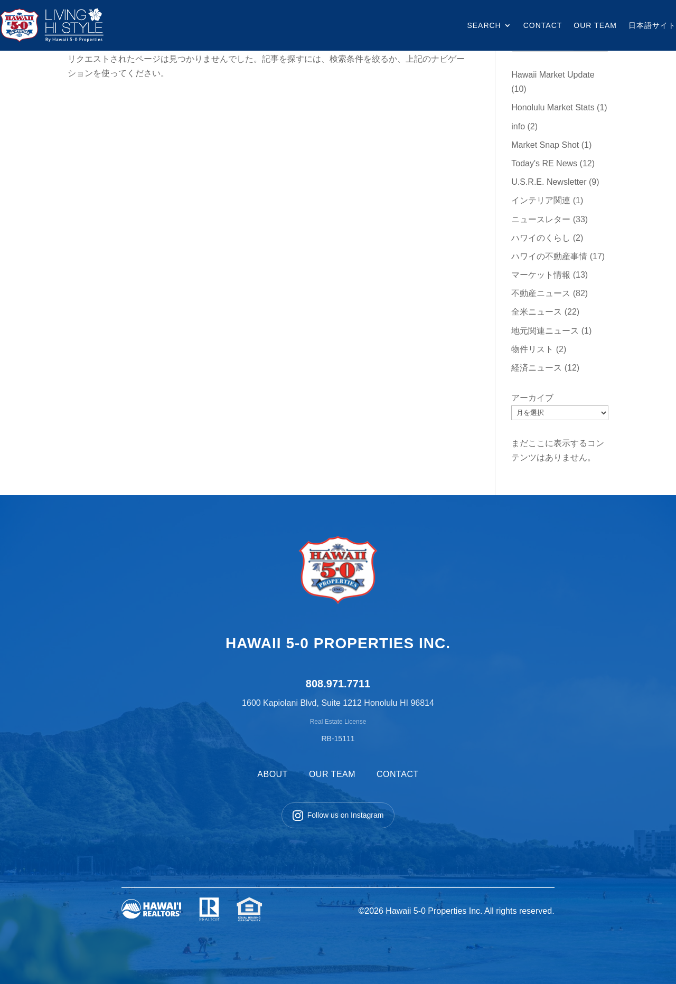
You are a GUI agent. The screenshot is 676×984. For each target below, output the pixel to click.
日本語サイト (652, 25)
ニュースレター (540, 219)
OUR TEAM (595, 25)
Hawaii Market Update (552, 74)
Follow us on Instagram (338, 815)
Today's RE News (544, 163)
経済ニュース (536, 367)
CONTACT (542, 25)
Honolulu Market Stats (552, 107)
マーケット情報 (540, 274)
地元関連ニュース (545, 330)
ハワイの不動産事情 (549, 256)
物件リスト (532, 349)
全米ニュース (536, 311)
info (518, 126)
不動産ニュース (540, 293)
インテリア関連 (540, 200)
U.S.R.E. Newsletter (548, 181)
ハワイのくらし (540, 237)
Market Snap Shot (545, 144)
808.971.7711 (338, 683)
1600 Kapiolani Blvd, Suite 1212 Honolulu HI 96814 (338, 702)
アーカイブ (532, 397)
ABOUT (272, 774)
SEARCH (484, 25)
